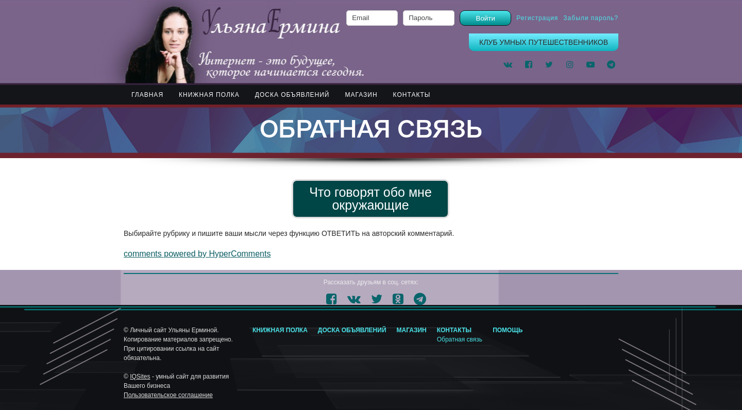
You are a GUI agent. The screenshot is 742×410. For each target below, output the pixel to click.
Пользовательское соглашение (168, 395)
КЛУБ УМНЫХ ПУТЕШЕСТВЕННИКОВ (543, 42)
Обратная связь (459, 339)
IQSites (140, 376)
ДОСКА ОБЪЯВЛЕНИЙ (292, 94)
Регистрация (537, 18)
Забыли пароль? (590, 18)
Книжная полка (280, 330)
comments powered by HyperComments (197, 253)
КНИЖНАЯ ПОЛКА (209, 94)
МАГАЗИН (361, 94)
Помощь (507, 330)
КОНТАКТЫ (412, 94)
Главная (147, 94)
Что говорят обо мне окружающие (370, 198)
